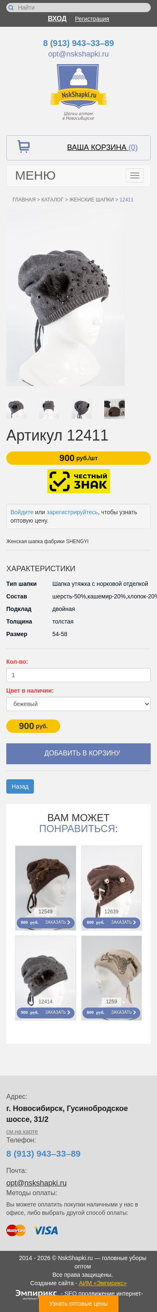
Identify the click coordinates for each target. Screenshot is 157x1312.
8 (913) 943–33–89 (78, 43)
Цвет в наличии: (30, 690)
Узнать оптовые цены (78, 1303)
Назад (20, 786)
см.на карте (22, 1131)
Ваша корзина (102, 147)
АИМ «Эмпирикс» (102, 1283)
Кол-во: (17, 661)
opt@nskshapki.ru (78, 54)
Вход (57, 18)
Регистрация (92, 18)
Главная (24, 200)
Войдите (21, 512)
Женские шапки (91, 200)
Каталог (52, 200)
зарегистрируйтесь (72, 512)
